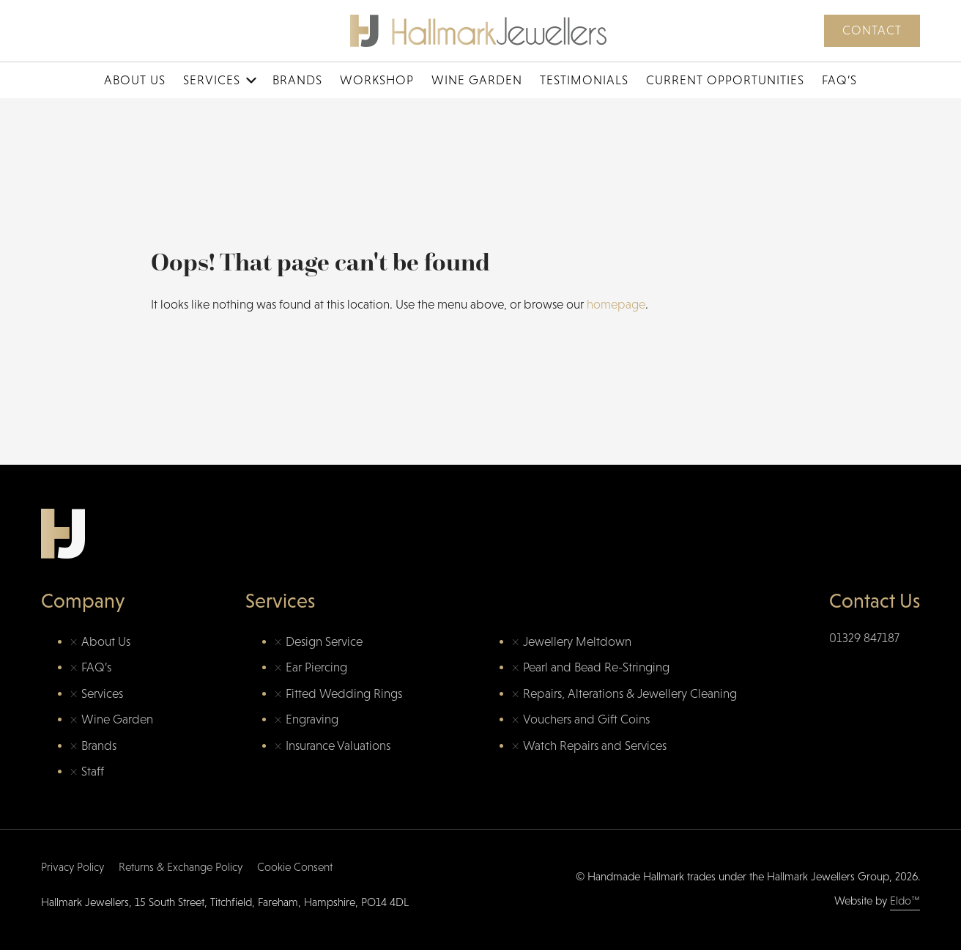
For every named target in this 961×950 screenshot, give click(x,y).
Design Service (324, 642)
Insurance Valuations (338, 746)
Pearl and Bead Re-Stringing (596, 667)
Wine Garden (476, 80)
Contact (872, 30)
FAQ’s (839, 80)
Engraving (312, 719)
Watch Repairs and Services (595, 746)
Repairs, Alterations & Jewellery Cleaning (630, 694)
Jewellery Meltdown (577, 642)
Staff (92, 771)
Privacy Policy (72, 867)
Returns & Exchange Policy (180, 867)
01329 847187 (864, 638)
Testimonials (584, 80)
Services (211, 80)
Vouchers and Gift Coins (586, 719)
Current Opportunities (725, 80)
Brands (297, 80)
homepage (616, 305)
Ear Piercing (316, 667)
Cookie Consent (295, 867)
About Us (135, 80)
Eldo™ (905, 900)
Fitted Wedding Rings (344, 694)
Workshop (377, 80)
